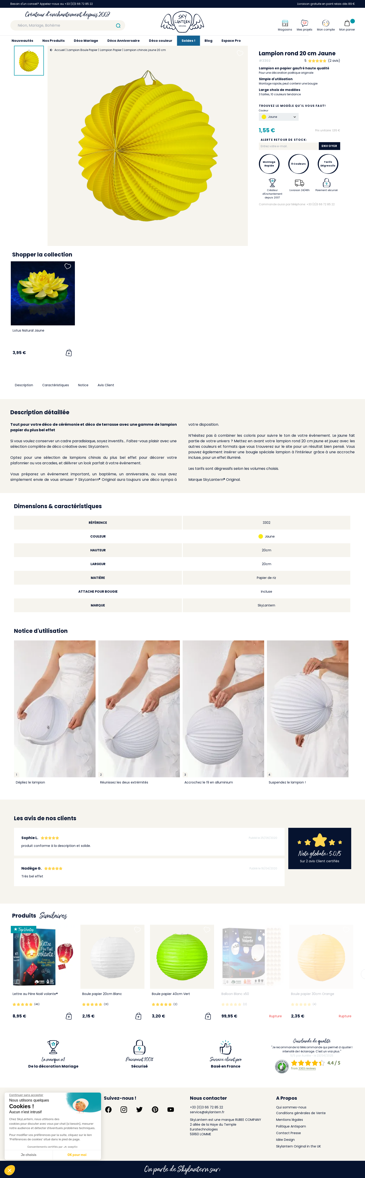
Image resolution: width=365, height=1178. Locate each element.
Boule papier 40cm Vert (171, 994)
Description (24, 385)
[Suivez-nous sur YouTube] (170, 1109)
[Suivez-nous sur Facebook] (108, 1109)
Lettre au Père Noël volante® (35, 994)
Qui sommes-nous (291, 1107)
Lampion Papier (111, 50)
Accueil (59, 50)
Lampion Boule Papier (82, 50)
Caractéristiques (55, 385)
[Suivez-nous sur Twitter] (139, 1109)
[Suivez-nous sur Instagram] (123, 1109)
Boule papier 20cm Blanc (102, 994)
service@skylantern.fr (207, 1112)
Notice (83, 385)
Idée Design (285, 1139)
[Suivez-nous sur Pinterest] (155, 1109)
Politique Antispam (291, 1126)
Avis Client (106, 385)
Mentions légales (289, 1119)
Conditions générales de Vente (301, 1113)
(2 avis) (334, 60)
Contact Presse (288, 1133)
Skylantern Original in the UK (298, 1146)
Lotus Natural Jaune (28, 330)
